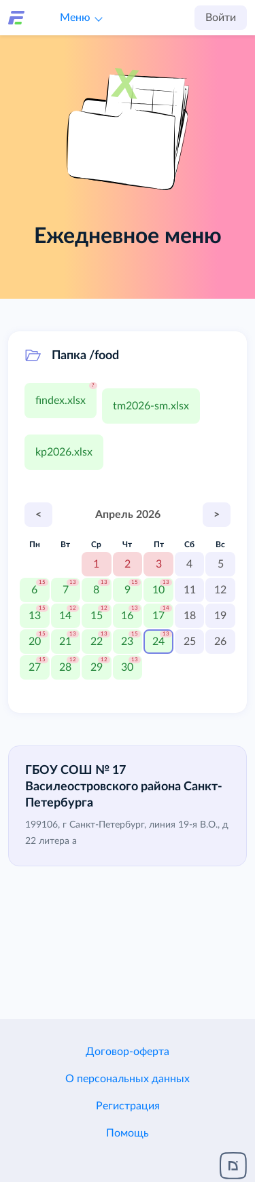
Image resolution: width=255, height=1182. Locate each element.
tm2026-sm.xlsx (151, 406)
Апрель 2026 (127, 514)
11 (190, 590)
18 (190, 615)
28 (65, 667)
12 (220, 590)
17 (158, 615)
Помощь (127, 1133)
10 (158, 590)
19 (220, 615)
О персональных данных (127, 1078)
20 (35, 641)
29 (96, 667)
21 (65, 641)
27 (35, 667)
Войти (220, 17)
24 (158, 641)
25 (190, 641)
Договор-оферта (127, 1051)
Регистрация (128, 1106)
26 (220, 641)
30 (127, 667)
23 (127, 641)
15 (96, 615)
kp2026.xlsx (63, 452)
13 (35, 615)
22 (96, 641)
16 (127, 615)
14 (65, 615)
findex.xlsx (60, 400)
